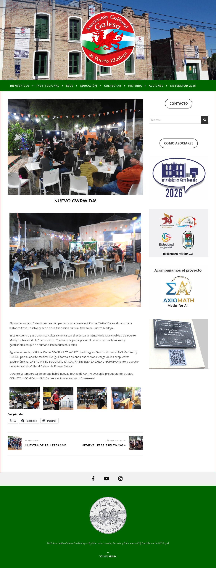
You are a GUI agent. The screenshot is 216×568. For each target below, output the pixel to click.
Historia (135, 85)
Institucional (48, 85)
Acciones (156, 85)
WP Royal (163, 543)
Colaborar (112, 85)
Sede (69, 85)
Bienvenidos (20, 85)
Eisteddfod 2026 (183, 85)
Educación (88, 85)
